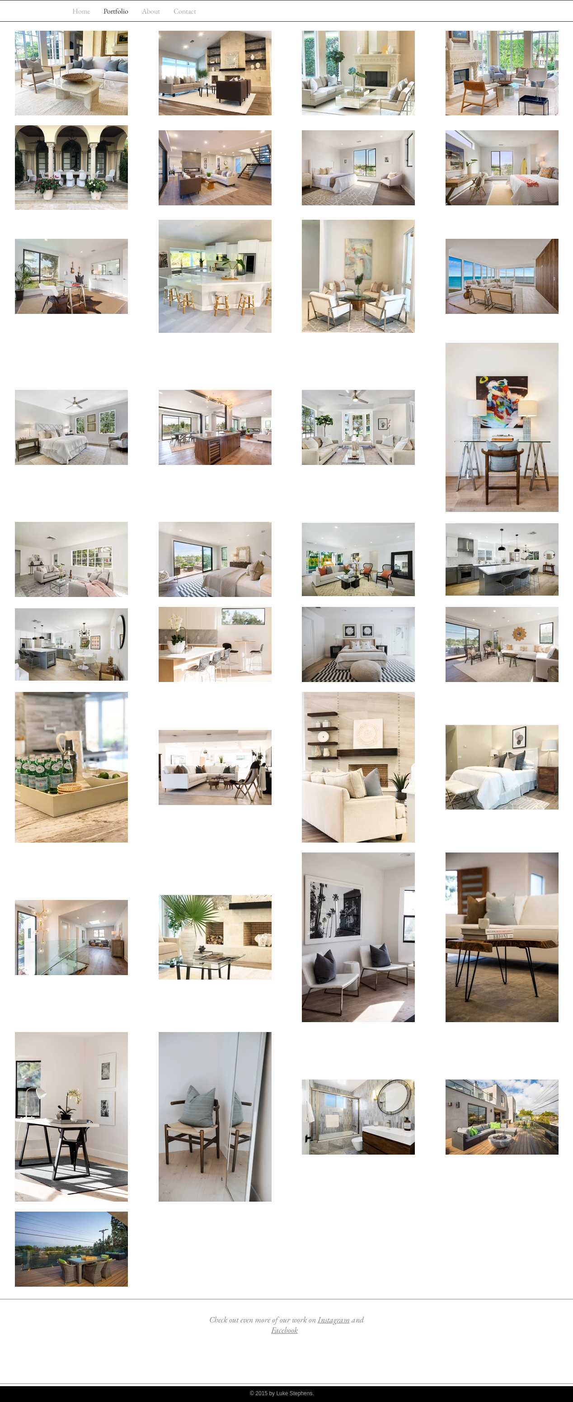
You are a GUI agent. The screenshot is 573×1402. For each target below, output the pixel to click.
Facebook (284, 1330)
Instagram (334, 1319)
